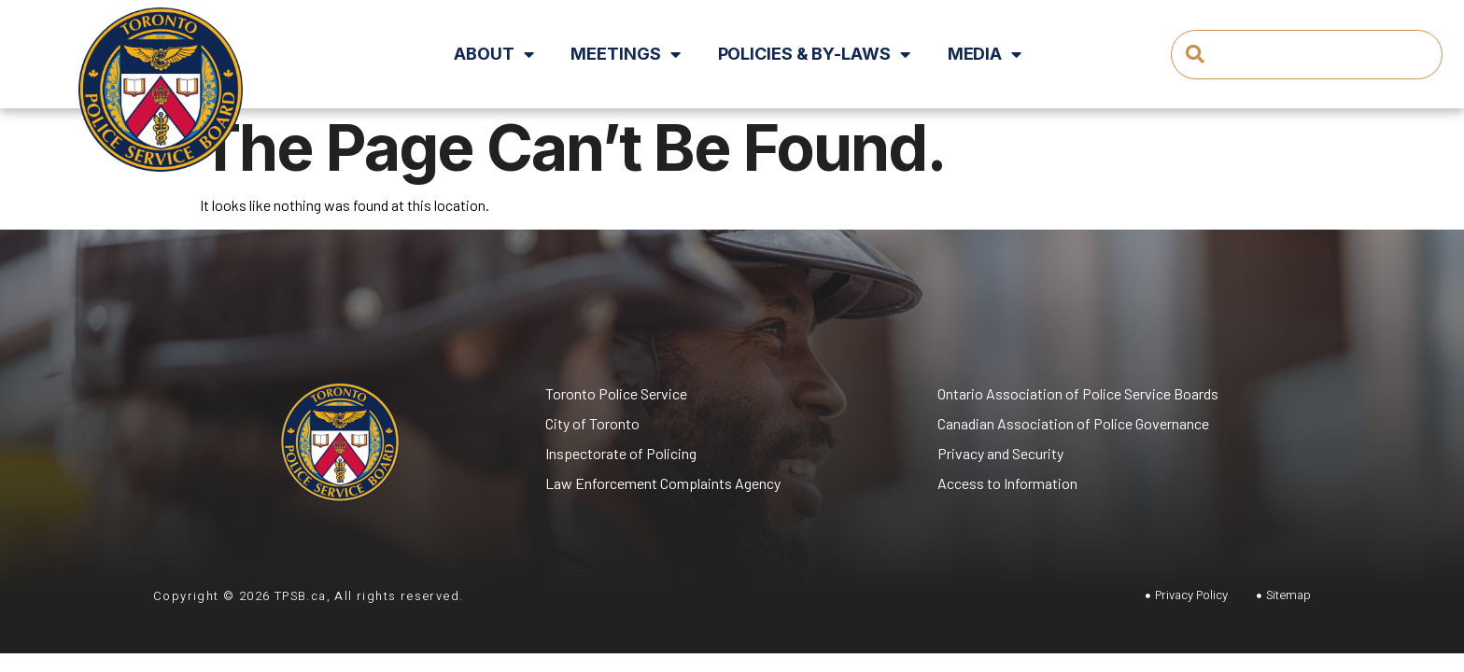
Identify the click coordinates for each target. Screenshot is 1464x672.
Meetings (625, 54)
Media (984, 54)
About (493, 54)
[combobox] (1306, 54)
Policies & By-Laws (814, 54)
